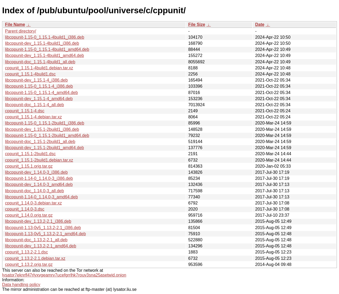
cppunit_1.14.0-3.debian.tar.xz (33, 203)
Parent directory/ (20, 31)
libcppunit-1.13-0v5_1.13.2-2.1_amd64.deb (45, 233)
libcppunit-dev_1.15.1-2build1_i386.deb (42, 129)
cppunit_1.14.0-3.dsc (24, 209)
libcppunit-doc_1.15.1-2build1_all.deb (40, 141)
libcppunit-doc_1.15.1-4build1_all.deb (40, 62)
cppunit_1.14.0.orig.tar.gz (29, 215)
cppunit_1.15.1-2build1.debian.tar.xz (39, 160)
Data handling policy (21, 284)
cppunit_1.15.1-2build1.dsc (30, 154)
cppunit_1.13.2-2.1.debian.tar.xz (35, 258)
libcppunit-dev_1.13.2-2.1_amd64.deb (40, 246)
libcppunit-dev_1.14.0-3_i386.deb (36, 172)
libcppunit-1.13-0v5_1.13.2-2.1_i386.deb (43, 227)
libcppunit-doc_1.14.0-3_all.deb (34, 191)
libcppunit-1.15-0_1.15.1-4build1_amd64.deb (47, 49)
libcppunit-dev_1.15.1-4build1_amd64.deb (44, 55)
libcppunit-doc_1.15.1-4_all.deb (34, 105)
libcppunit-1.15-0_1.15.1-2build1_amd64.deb (47, 135)
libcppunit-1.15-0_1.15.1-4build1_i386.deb (44, 37)
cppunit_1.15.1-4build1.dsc (30, 74)
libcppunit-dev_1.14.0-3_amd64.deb (39, 184)
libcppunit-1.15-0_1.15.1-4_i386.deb (39, 86)
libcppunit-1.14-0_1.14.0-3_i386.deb (39, 178)
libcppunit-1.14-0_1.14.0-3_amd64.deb (41, 197)
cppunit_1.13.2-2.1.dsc (26, 252)
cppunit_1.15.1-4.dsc (24, 111)
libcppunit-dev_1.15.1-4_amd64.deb (39, 98)
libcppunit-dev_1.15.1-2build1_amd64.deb (44, 147)
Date (259, 24)
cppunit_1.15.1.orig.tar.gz (29, 166)
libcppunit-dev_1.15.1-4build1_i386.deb (42, 43)
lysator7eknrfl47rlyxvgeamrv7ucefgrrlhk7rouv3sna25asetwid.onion (64, 275)
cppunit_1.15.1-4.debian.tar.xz (33, 117)
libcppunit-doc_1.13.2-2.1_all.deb (36, 240)
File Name (15, 24)
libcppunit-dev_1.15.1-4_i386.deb (36, 80)
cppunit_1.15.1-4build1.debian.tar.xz (39, 68)
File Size (196, 24)
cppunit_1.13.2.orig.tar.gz (29, 264)
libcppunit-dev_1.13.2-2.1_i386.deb (38, 221)
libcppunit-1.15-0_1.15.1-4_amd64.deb (41, 92)
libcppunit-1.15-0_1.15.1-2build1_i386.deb (44, 123)
